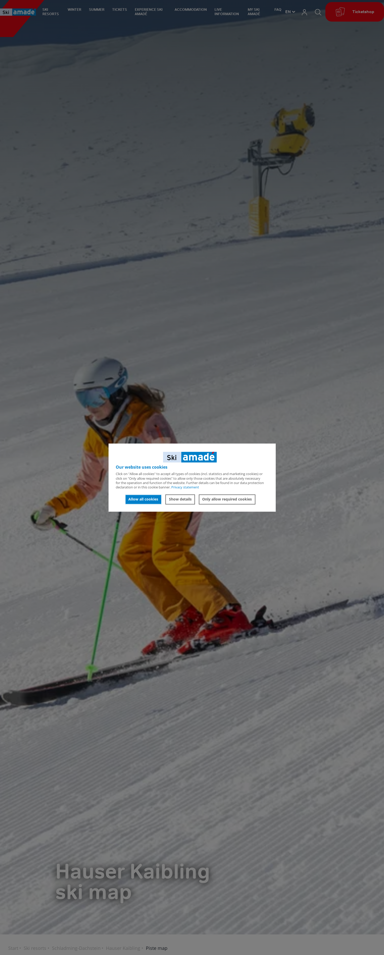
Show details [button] (180, 499)
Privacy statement (185, 487)
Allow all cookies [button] (143, 499)
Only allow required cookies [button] (227, 499)
